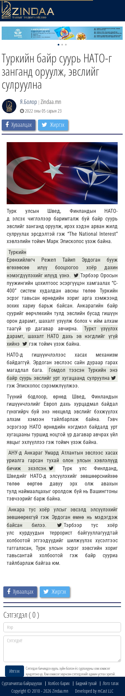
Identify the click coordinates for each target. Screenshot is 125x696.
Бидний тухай (86, 683)
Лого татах (111, 683)
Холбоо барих (59, 683)
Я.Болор (28, 102)
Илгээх (14, 671)
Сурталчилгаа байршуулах (22, 683)
